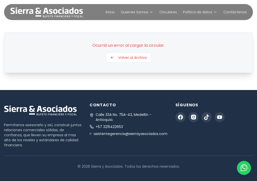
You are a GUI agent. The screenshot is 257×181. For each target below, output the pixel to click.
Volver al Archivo (128, 57)
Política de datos (200, 12)
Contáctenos (235, 12)
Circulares (168, 12)
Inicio (110, 12)
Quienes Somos (137, 12)
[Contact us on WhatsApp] (244, 168)
